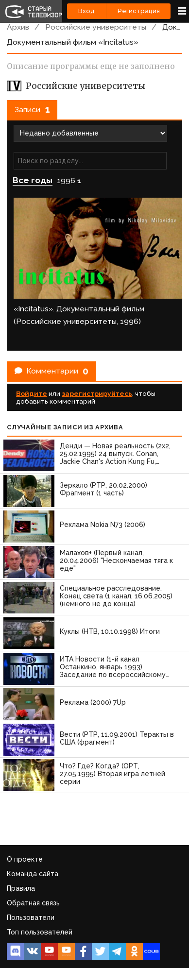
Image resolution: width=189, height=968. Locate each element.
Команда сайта (32, 874)
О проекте (25, 859)
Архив (18, 27)
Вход (86, 11)
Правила (21, 888)
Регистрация (139, 11)
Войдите (31, 393)
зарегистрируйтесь (97, 393)
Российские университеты (95, 27)
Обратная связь (33, 903)
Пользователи (30, 917)
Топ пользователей (39, 932)
